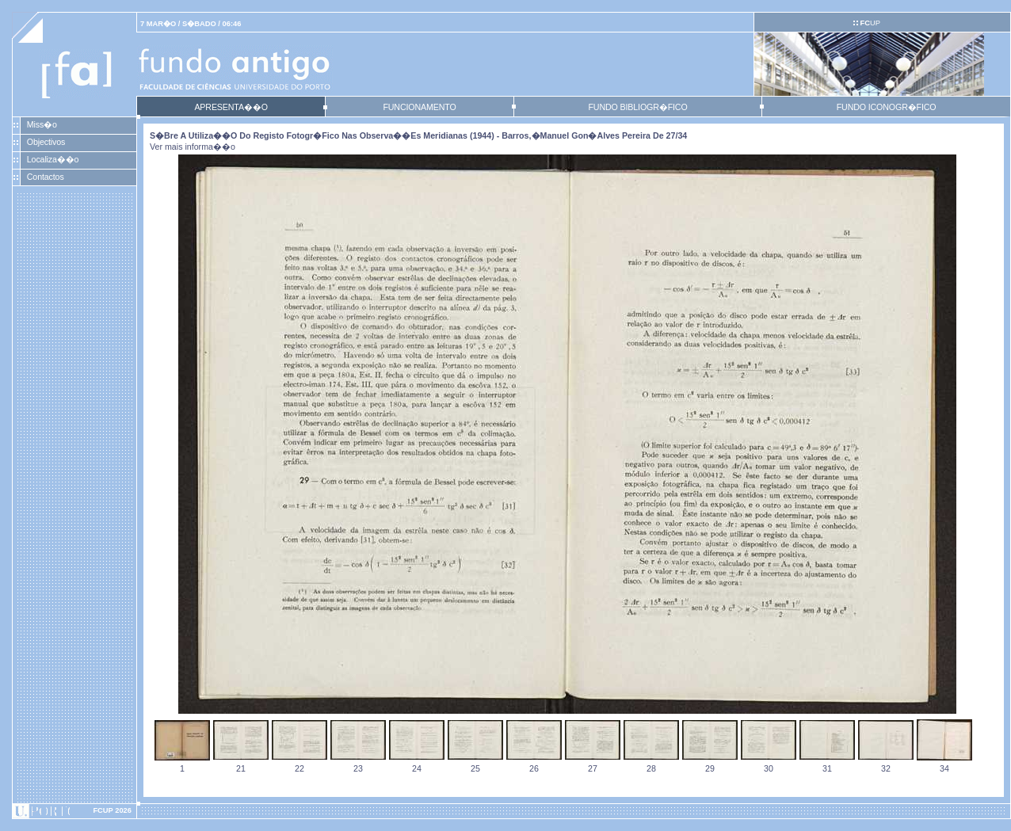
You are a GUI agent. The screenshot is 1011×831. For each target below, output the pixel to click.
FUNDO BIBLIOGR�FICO (637, 107)
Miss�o (42, 124)
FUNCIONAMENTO (419, 107)
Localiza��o (53, 159)
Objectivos (46, 142)
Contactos (45, 176)
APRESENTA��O (230, 107)
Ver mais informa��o (192, 146)
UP (869, 23)
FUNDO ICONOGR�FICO (887, 107)
